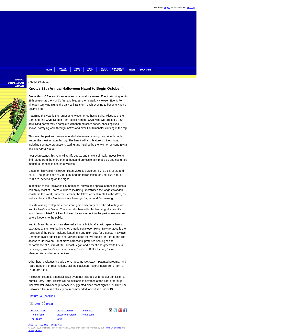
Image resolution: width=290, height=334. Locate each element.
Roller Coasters (38, 310)
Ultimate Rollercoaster (27, 5)
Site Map (44, 325)
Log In (167, 7)
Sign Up (191, 7)
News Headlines (13, 79)
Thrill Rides (89, 69)
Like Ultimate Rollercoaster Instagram (110, 310)
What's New (56, 325)
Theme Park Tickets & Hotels (103, 69)
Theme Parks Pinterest (120, 310)
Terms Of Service (113, 328)
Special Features (13, 82)
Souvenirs (146, 69)
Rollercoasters (62, 69)
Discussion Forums (118, 69)
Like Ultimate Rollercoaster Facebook (125, 310)
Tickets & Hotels (64, 310)
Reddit (49, 304)
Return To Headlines (42, 296)
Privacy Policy (35, 330)
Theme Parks (76, 69)
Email (37, 304)
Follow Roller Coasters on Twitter (115, 310)
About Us (32, 325)
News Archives (13, 85)
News (132, 69)
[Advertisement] (98, 38)
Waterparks (89, 314)
